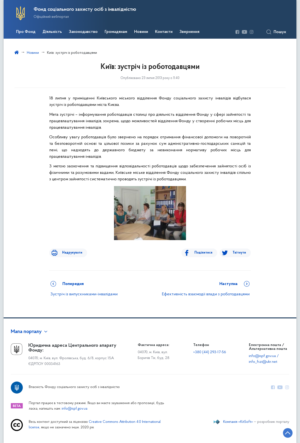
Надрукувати (69, 253)
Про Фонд (26, 32)
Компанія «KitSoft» (238, 422)
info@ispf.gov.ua (74, 409)
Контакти (164, 32)
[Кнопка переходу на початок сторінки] (282, 432)
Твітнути (239, 253)
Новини (141, 32)
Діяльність (52, 32)
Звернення (189, 32)
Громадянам (116, 32)
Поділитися (207, 253)
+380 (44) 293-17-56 (209, 352)
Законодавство (83, 32)
